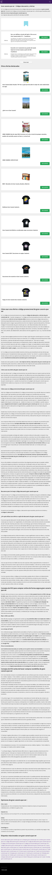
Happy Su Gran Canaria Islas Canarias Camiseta (14, 299)
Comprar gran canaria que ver (27, 851)
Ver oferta (44, 37)
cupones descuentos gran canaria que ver (30, 847)
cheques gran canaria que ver (30, 839)
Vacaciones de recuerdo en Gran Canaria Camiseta (15, 276)
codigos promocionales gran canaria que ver (36, 843)
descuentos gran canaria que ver (22, 849)
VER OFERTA (45, 90)
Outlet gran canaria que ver (34, 853)
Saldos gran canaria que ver (17, 855)
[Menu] (1, 2)
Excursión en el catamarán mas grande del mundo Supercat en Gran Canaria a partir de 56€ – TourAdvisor (23, 49)
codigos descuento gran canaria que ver (11, 845)
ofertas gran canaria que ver (39, 849)
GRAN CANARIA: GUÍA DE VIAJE (10, 160)
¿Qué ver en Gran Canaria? (9, 110)
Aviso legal (4, 869)
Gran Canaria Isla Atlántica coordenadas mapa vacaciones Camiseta (20, 230)
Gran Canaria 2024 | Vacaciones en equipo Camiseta (15, 253)
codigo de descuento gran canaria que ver (39, 841)
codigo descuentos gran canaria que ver (16, 841)
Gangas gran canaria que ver (18, 853)
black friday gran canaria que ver (32, 857)
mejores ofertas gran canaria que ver (36, 855)
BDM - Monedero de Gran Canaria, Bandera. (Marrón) (15, 184)
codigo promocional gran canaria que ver (13, 843)
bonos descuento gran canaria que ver (11, 839)
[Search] (50, 2)
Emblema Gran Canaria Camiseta (10, 207)
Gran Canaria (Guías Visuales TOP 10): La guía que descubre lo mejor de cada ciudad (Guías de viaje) (25, 85)
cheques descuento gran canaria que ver (12, 857)
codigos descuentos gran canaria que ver (34, 845)
